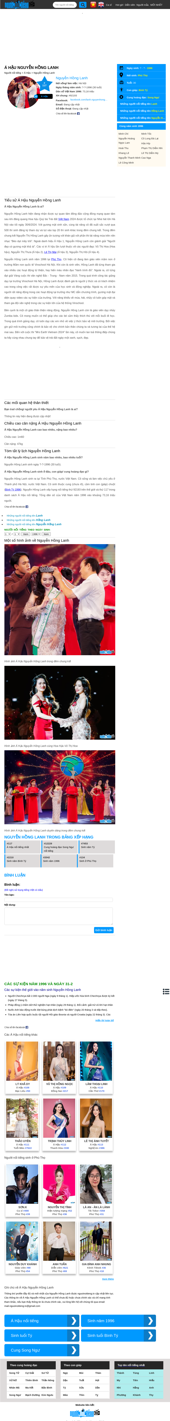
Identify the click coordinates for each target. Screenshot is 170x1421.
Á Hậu (27, 62)
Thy (151, 1352)
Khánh (137, 1352)
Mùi (81, 1330)
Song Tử (14, 1330)
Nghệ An (96, 1105)
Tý (64, 1345)
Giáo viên (23, 1225)
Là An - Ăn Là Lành (96, 1164)
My (118, 1337)
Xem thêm (108, 1236)
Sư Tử (45, 1330)
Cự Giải (29, 1330)
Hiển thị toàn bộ (105, 978)
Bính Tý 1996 (13, 444)
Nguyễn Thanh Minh (129, 147)
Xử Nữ (13, 1337)
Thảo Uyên (22, 1098)
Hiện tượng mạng (59, 1168)
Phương (121, 1352)
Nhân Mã (14, 1345)
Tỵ (96, 1352)
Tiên (135, 1337)
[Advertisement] (82, 30)
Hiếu (151, 1337)
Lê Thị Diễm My (149, 142)
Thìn (81, 1352)
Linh (151, 1330)
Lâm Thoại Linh (96, 1041)
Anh (151, 1345)
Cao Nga (146, 147)
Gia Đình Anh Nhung (96, 1221)
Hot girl (119, 4)
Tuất (81, 1337)
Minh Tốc (146, 123)
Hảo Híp (145, 132)
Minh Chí (123, 123)
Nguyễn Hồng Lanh (44, 62)
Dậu (65, 1337)
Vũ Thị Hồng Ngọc (59, 1041)
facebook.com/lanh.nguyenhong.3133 (89, 89)
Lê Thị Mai (50, 217)
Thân (98, 1330)
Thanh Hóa (59, 1105)
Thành (120, 1330)
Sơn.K (22, 1164)
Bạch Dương (32, 1352)
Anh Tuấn (60, 1221)
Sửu (81, 1345)
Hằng (136, 1345)
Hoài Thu (124, 137)
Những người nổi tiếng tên (25, 469)
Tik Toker (96, 1168)
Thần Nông (48, 1337)
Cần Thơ (96, 1048)
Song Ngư (153, 86)
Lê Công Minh (126, 152)
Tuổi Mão (23, 1105)
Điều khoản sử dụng (85, 1385)
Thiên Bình (31, 1337)
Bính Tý (143, 79)
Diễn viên (130, 4)
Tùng (136, 1330)
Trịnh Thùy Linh (59, 1098)
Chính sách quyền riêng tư (85, 1402)
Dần (97, 1345)
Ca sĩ (109, 4)
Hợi (97, 1337)
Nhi (119, 1345)
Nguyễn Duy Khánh (23, 1221)
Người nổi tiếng (12, 62)
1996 (149, 57)
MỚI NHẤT (156, 4)
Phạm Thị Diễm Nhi (152, 137)
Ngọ (65, 1330)
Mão (65, 1352)
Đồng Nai (59, 1048)
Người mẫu (142, 4)
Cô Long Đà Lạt (149, 127)
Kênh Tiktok (96, 1225)
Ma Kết (29, 1345)
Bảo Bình (47, 1345)
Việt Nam (63, 184)
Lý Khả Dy (22, 1041)
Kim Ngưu (47, 1352)
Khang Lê (124, 142)
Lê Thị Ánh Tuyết (96, 1098)
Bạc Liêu (22, 1048)
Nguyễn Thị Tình (59, 1164)
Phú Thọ (56, 224)
